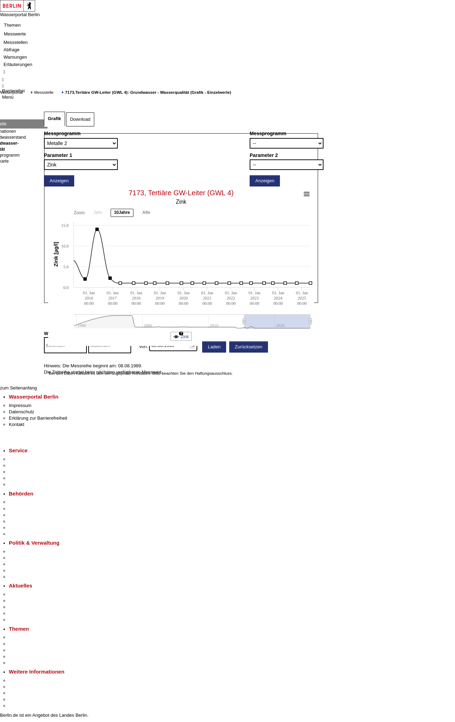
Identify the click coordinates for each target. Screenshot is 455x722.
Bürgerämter (21, 521)
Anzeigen (59, 180)
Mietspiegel (20, 656)
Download (80, 119)
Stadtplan (18, 705)
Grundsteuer (21, 662)
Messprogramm (62, 133)
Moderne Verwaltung (30, 650)
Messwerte (15, 34)
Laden (214, 346)
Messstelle (43, 92)
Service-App (21, 459)
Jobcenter (19, 527)
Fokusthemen (23, 637)
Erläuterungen (18, 64)
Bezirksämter (22, 515)
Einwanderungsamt (28, 534)
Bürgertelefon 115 (27, 471)
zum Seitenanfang (18, 387)
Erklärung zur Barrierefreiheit (38, 418)
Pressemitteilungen (28, 594)
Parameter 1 (58, 155)
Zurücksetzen (248, 346)
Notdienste (20, 478)
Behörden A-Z (23, 502)
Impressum (20, 405)
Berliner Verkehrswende (33, 643)
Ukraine (17, 613)
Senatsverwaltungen (29, 508)
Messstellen (16, 42)
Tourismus (19, 686)
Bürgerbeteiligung (27, 564)
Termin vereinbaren (28, 465)
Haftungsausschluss (213, 373)
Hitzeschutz (20, 619)
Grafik (54, 118)
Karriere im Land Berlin (32, 557)
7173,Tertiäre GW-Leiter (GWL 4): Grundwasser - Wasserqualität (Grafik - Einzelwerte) (148, 92)
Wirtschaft (19, 693)
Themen (12, 25)
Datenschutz (21, 411)
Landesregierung (26, 551)
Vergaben (18, 576)
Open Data (20, 570)
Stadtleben (20, 699)
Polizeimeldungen (27, 600)
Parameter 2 (264, 155)
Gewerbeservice (25, 484)
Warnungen (15, 57)
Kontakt (16, 424)
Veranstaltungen (25, 607)
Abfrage (12, 49)
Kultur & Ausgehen (28, 680)
